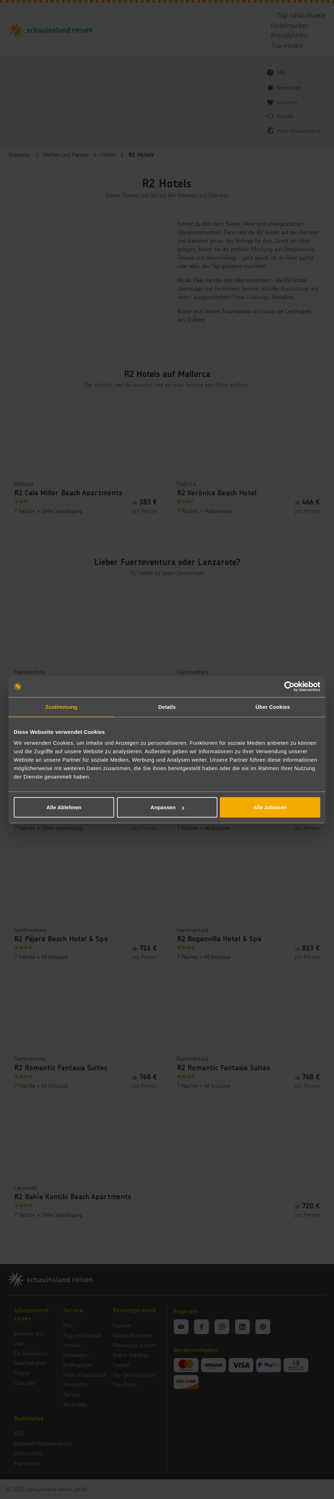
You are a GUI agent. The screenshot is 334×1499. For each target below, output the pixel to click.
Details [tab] (167, 707)
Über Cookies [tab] (272, 707)
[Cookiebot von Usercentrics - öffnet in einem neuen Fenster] (289, 686)
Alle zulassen (270, 807)
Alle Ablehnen (64, 807)
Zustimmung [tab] (61, 707)
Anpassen (167, 807)
